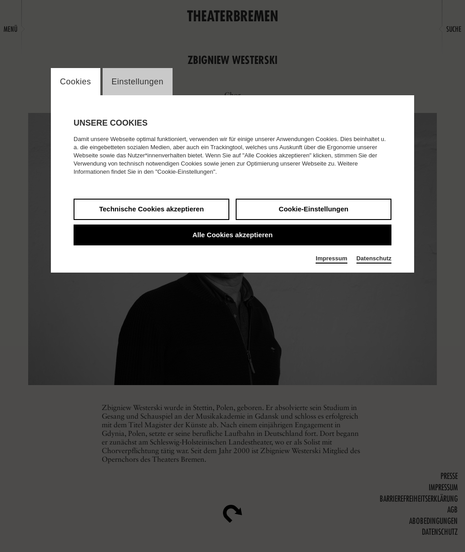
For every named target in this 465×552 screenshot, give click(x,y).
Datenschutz (373, 258)
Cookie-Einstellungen (313, 209)
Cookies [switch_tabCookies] (75, 81)
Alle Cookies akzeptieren (233, 235)
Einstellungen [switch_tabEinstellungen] (138, 81)
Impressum (331, 258)
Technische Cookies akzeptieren (151, 209)
